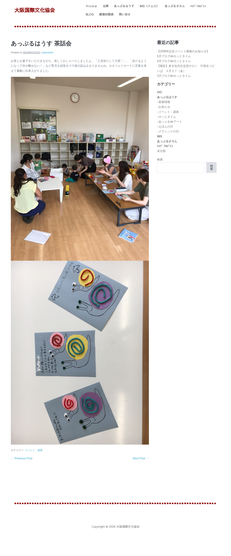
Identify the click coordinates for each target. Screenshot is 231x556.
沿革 (105, 6)
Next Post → (141, 458)
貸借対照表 (106, 14)
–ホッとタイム (166, 116)
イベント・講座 (34, 450)
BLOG (90, 14)
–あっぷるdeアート (169, 121)
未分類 (161, 151)
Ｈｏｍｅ (91, 6)
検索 (160, 159)
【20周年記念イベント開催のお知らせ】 (183, 51)
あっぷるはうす (124, 6)
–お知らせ (163, 106)
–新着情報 (163, 101)
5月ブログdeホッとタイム (174, 56)
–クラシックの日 (168, 131)
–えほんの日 (165, 126)
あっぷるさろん (175, 6)
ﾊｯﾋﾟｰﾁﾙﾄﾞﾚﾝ (198, 6)
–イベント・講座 (168, 111)
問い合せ (124, 14)
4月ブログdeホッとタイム (174, 61)
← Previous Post (21, 458)
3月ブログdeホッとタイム (174, 75)
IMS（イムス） (149, 6)
